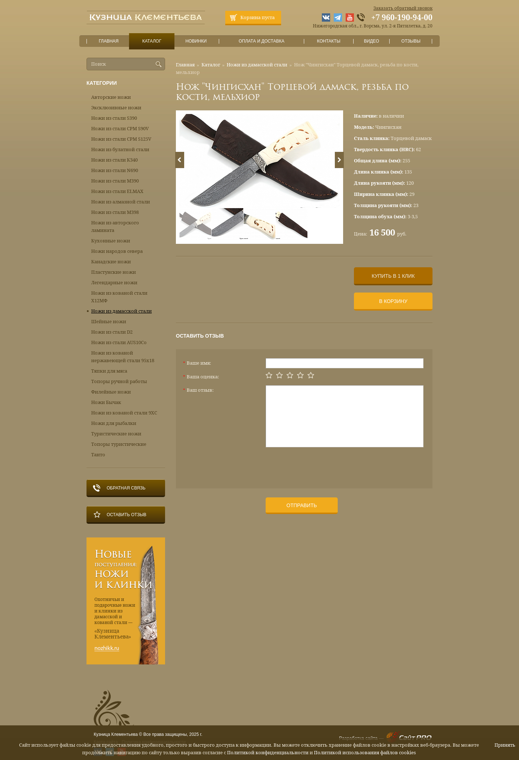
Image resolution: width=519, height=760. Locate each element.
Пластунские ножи (113, 272)
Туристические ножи (116, 433)
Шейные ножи (108, 321)
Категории (101, 83)
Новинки (196, 41)
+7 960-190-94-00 (401, 17)
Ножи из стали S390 (114, 118)
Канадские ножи (111, 261)
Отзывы (411, 41)
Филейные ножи (111, 392)
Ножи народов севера (117, 251)
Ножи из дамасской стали (257, 64)
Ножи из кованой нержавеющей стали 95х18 (122, 356)
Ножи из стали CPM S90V (120, 128)
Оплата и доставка (261, 41)
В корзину (393, 301)
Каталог (152, 41)
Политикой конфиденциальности (268, 752)
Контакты (328, 41)
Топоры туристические (118, 444)
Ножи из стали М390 (115, 181)
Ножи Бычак (106, 402)
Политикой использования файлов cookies (365, 752)
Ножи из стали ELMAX (117, 191)
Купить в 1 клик (393, 276)
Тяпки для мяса (109, 371)
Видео (371, 41)
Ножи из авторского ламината (115, 226)
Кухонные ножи (110, 240)
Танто (98, 454)
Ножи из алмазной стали (120, 202)
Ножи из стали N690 (114, 170)
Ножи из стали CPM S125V (121, 139)
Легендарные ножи (114, 282)
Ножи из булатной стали (120, 149)
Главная (108, 41)
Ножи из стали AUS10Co (119, 342)
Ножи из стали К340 (114, 160)
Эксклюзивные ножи (116, 107)
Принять (504, 745)
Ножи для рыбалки (113, 423)
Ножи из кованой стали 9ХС (124, 413)
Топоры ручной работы (119, 381)
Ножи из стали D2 (112, 332)
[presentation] (320, 465)
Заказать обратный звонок (402, 8)
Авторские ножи (111, 97)
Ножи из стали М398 (115, 212)
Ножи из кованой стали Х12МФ (119, 296)
